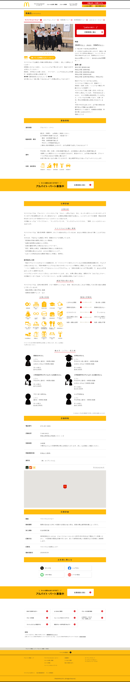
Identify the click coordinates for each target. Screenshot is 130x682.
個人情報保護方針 (41, 672)
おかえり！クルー (96, 20)
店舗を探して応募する (94, 3)
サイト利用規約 (49, 672)
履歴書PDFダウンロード (52, 634)
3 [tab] (48, 53)
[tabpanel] (48, 38)
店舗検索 (67, 657)
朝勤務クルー (65, 20)
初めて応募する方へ (100, 6)
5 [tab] (53, 53)
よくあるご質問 (87, 6)
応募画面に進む (90, 32)
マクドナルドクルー (32, 20)
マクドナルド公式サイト (29, 672)
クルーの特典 (63, 4)
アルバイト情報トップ (29, 657)
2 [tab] (46, 53)
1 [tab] (44, 53)
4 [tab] (51, 53)
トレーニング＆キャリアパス (73, 4)
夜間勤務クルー (80, 20)
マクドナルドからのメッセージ (39, 4)
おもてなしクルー (50, 20)
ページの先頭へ (64, 652)
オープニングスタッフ (90, 657)
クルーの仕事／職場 (52, 4)
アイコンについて (98, 467)
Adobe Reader (82, 636)
